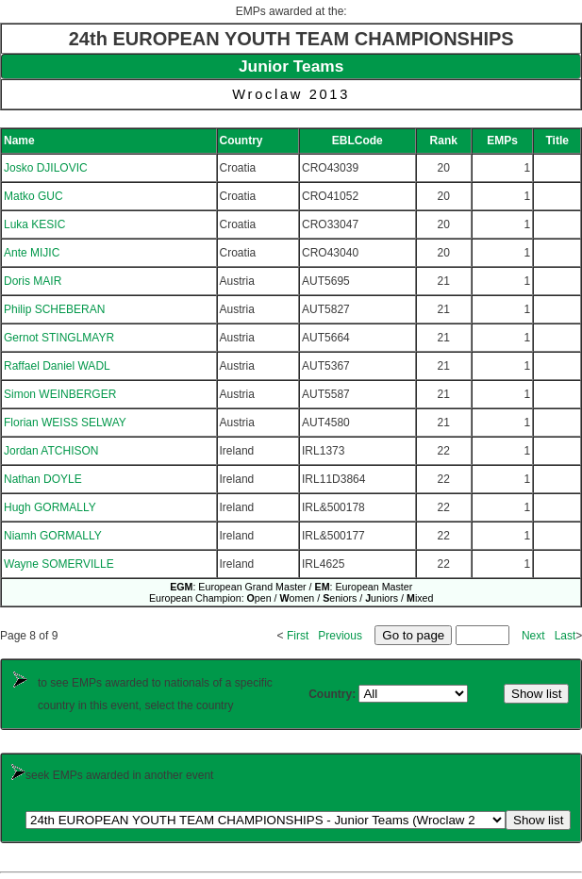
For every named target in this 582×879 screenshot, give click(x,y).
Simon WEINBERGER (60, 394)
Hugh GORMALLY (50, 507)
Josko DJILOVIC (46, 167)
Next (533, 635)
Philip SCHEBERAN (54, 309)
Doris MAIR (32, 281)
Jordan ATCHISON (51, 450)
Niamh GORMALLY (53, 535)
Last (565, 635)
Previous (340, 635)
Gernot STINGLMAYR (59, 337)
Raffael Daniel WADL (57, 366)
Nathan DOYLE (43, 479)
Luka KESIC (34, 224)
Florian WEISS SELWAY (65, 422)
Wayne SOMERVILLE (59, 564)
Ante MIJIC (31, 252)
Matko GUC (33, 196)
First (297, 635)
